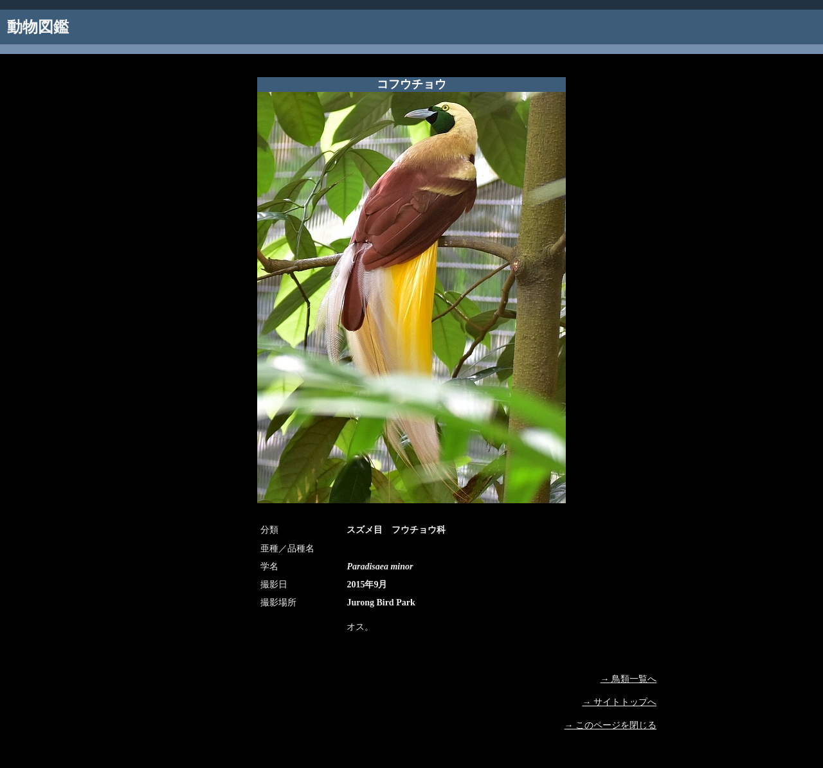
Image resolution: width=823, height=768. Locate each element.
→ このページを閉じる (611, 725)
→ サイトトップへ (620, 702)
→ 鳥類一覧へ (629, 679)
